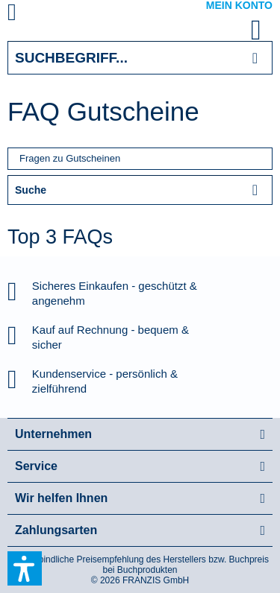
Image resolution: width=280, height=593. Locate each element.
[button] (24, 568)
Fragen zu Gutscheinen (69, 158)
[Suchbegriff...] (140, 57)
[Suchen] (255, 57)
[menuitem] (29, 15)
